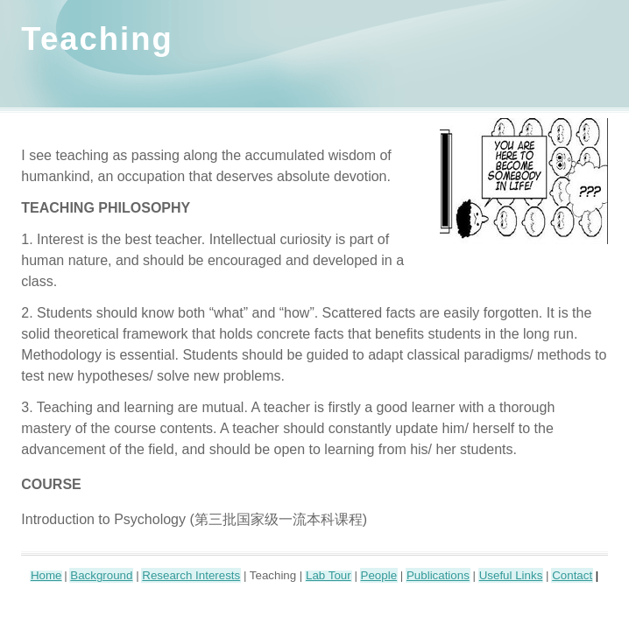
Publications (438, 575)
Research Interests (191, 575)
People (379, 575)
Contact (572, 575)
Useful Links (511, 575)
